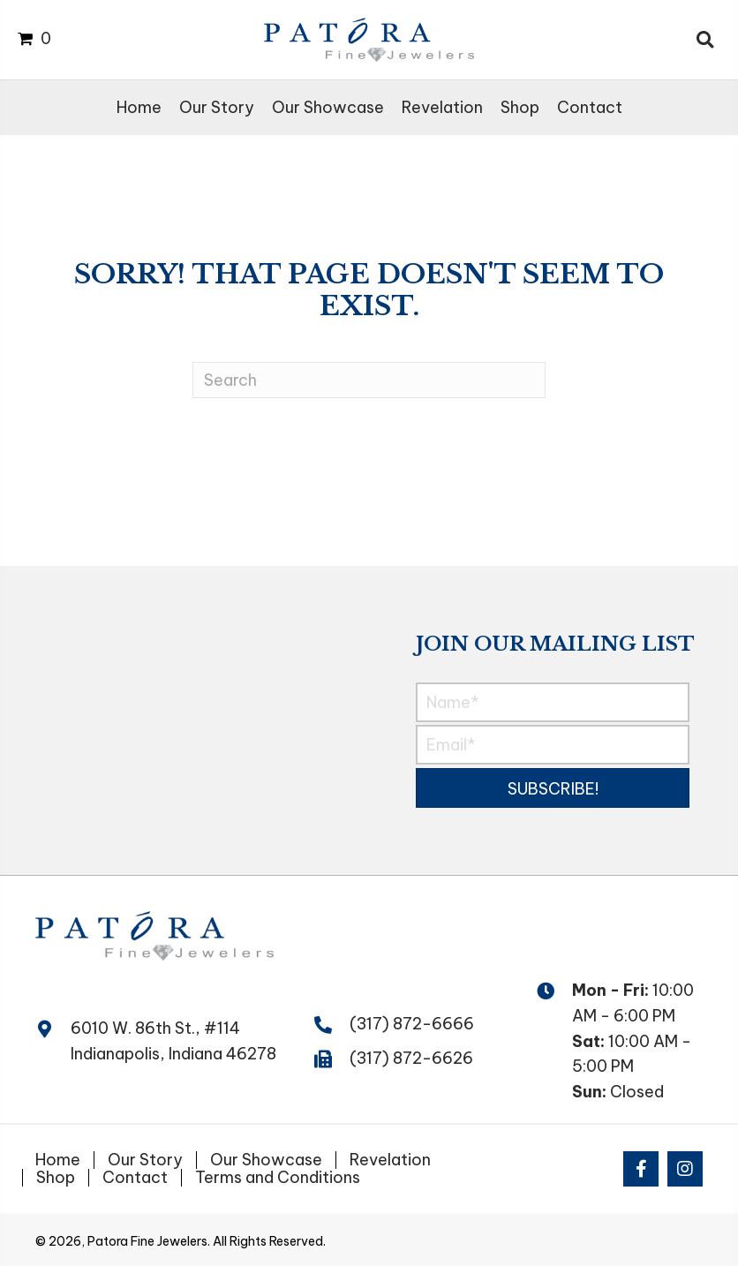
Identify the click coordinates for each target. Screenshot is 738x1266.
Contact (135, 1178)
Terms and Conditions (277, 1178)
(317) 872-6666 (412, 1024)
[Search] (369, 380)
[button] (553, 788)
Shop (55, 1178)
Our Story (145, 1160)
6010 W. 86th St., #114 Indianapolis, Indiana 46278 (173, 1041)
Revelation (390, 1160)
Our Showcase (266, 1160)
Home (57, 1160)
